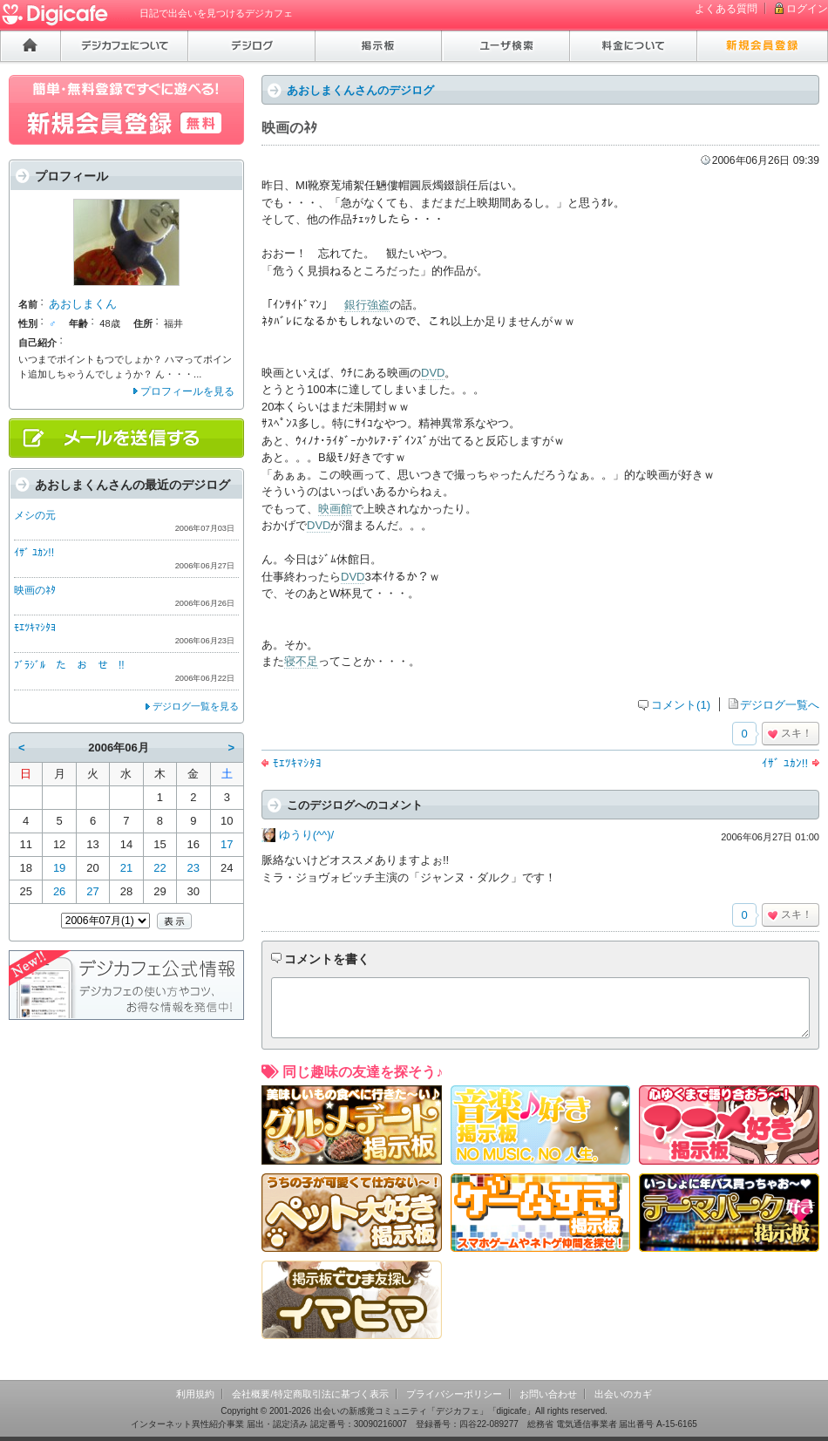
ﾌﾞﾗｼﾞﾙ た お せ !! (69, 665)
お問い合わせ (548, 1394)
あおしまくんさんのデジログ (360, 90)
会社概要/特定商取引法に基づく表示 (310, 1394)
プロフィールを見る (187, 391)
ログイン (807, 9)
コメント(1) (680, 704)
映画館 (335, 508)
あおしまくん (83, 303)
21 (126, 867)
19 (59, 867)
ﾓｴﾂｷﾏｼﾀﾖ (297, 763)
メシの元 (35, 515)
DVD (433, 372)
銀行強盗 (367, 304)
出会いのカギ (623, 1394)
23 (193, 867)
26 (59, 891)
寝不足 (301, 661)
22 (159, 867)
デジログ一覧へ (779, 704)
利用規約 (195, 1394)
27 (92, 891)
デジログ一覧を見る (196, 706)
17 (227, 844)
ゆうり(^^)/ (306, 834)
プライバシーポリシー (454, 1394)
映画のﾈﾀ (35, 590)
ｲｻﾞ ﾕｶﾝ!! (785, 763)
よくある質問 (726, 9)
